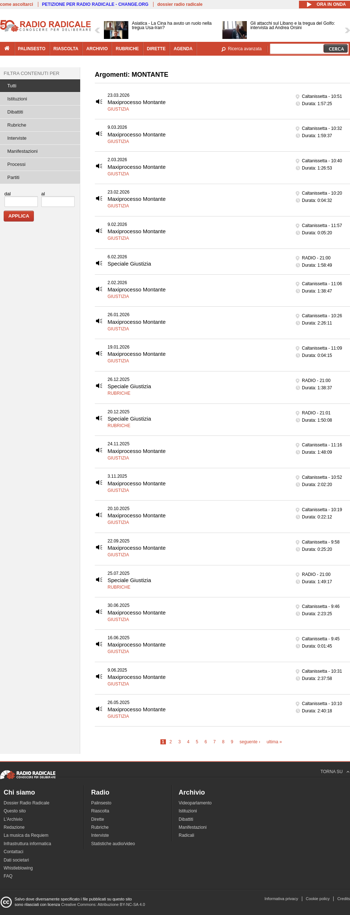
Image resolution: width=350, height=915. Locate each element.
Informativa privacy (281, 898)
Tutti (11, 85)
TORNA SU (331, 771)
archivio (97, 48)
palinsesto (32, 48)
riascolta (66, 48)
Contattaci (13, 851)
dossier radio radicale (179, 4)
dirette (156, 48)
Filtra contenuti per (31, 73)
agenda (183, 48)
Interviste (17, 138)
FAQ (8, 876)
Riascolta (100, 810)
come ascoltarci (16, 4)
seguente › (250, 741)
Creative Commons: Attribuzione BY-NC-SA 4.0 (103, 904)
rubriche (127, 48)
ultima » (274, 741)
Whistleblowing (18, 868)
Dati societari (16, 860)
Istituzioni (17, 99)
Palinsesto (101, 802)
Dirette (97, 819)
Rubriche (119, 393)
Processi (16, 164)
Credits (343, 898)
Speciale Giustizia (129, 263)
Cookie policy (318, 898)
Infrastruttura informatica (27, 843)
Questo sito (15, 810)
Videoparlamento (195, 802)
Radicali (186, 835)
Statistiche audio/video (113, 843)
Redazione (14, 827)
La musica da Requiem (26, 835)
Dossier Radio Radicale (26, 802)
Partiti (13, 177)
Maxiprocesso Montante (137, 102)
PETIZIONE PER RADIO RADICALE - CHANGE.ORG (95, 4)
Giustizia (118, 109)
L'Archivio (13, 819)
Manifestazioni (22, 151)
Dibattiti (15, 112)
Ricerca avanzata (245, 48)
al (43, 193)
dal (7, 193)
